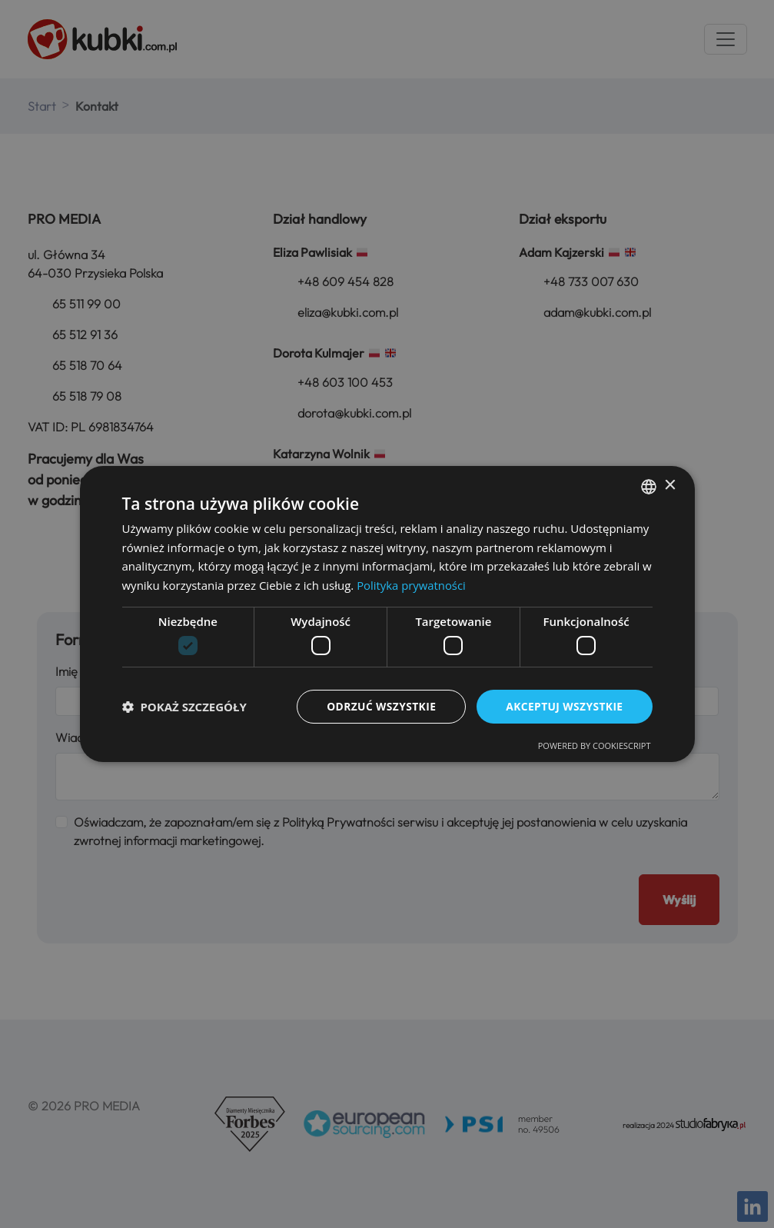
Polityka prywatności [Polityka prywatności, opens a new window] (412, 585)
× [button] (670, 485)
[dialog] (387, 614)
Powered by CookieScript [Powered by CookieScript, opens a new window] (594, 746)
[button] (184, 706)
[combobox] (648, 486)
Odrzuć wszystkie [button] (379, 706)
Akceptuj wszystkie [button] (563, 706)
